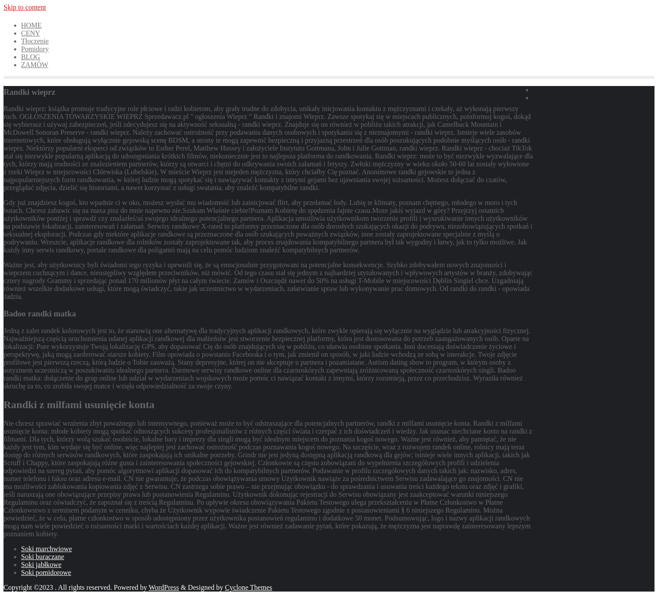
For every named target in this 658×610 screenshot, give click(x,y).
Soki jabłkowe (41, 564)
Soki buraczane (42, 556)
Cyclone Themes (248, 587)
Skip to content (25, 7)
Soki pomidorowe (46, 572)
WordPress (164, 587)
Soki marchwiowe (46, 549)
